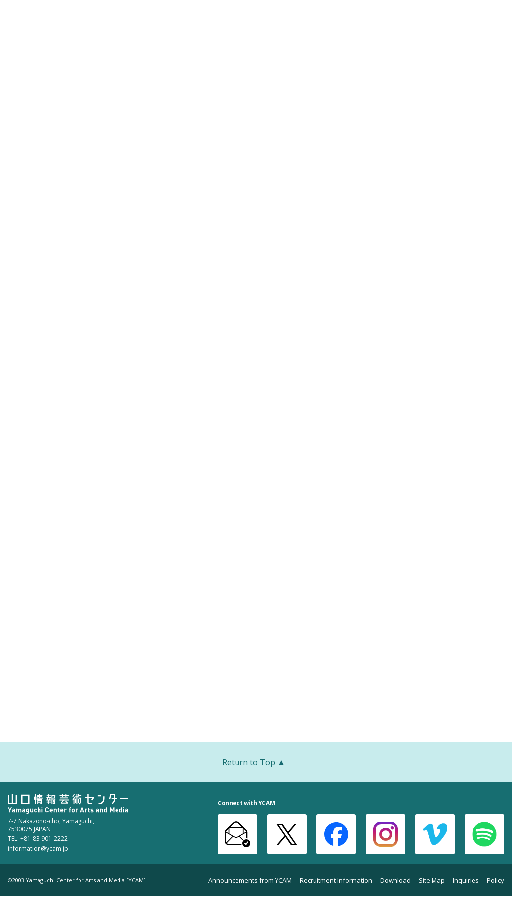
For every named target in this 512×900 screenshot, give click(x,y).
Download (395, 880)
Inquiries (466, 880)
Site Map (432, 880)
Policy (495, 880)
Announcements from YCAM (250, 880)
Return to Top (256, 763)
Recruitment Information (336, 880)
